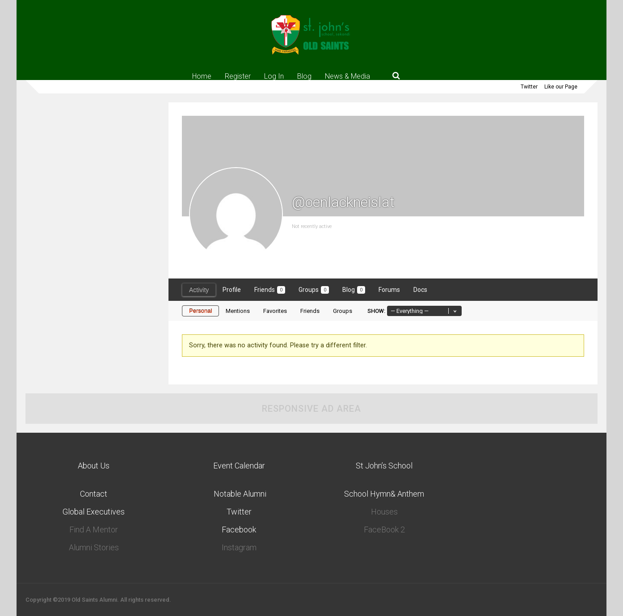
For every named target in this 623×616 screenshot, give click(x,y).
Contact (93, 493)
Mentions (238, 311)
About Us (93, 465)
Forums (389, 289)
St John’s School (384, 465)
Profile (232, 289)
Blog (304, 76)
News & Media (347, 76)
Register (238, 76)
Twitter (529, 87)
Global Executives (94, 511)
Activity (199, 289)
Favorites (275, 311)
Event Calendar (239, 465)
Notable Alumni (239, 493)
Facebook (239, 529)
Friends (269, 290)
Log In (274, 76)
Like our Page (560, 87)
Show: (376, 311)
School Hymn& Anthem (384, 493)
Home (201, 76)
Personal (200, 311)
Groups (314, 290)
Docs (420, 289)
